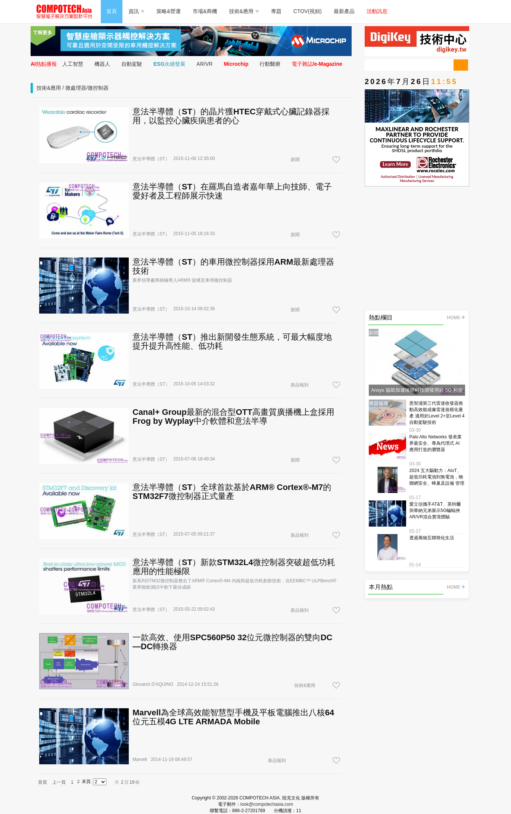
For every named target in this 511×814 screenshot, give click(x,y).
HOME (456, 317)
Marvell (140, 759)
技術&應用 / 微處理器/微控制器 (73, 88)
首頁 (111, 11)
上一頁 (59, 782)
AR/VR (205, 64)
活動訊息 (377, 11)
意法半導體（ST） (151, 158)
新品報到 (300, 385)
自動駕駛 (131, 64)
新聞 (295, 159)
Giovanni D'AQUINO (153, 684)
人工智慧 (72, 64)
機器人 (102, 64)
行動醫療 (270, 64)
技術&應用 (244, 11)
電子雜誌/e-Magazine (317, 64)
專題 (276, 11)
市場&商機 (205, 11)
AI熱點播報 (44, 64)
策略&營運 (168, 11)
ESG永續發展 (169, 64)
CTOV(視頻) (307, 11)
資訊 (136, 11)
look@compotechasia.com (266, 804)
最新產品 (344, 11)
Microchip (236, 64)
